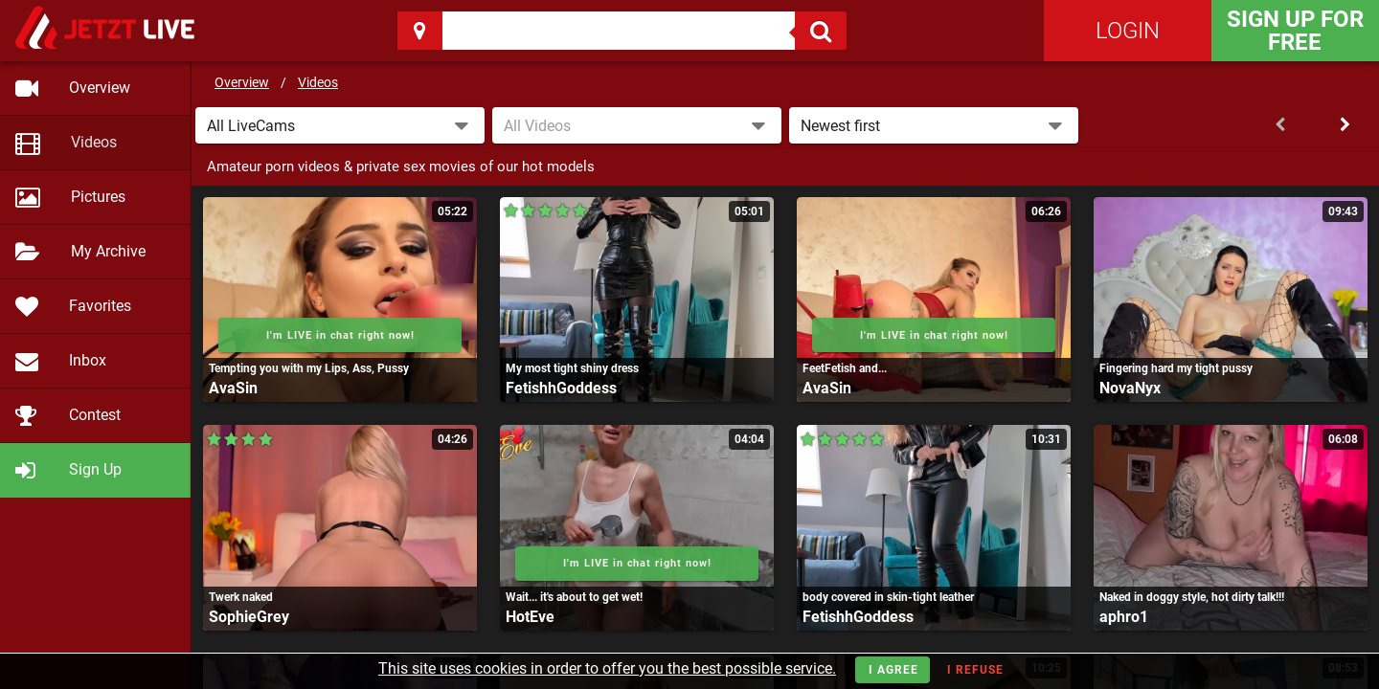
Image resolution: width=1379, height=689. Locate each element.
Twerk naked (241, 597)
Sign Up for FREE (1295, 31)
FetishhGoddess (561, 388)
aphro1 (1123, 617)
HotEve (530, 617)
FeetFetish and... (845, 368)
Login (1128, 30)
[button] (340, 125)
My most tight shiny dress (572, 368)
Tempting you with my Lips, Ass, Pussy (309, 368)
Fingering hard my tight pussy (1176, 368)
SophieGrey (249, 617)
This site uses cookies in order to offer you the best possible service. (607, 668)
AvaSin (233, 388)
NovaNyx (1130, 388)
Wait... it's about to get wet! (574, 597)
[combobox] (636, 125)
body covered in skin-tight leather (888, 597)
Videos (318, 82)
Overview (242, 82)
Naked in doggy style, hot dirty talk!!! (1191, 597)
